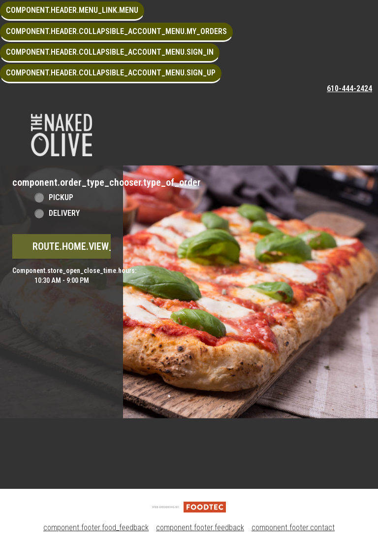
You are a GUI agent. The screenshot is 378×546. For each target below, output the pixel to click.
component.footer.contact (293, 527)
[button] (61, 135)
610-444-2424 (349, 88)
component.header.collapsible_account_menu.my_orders (116, 31)
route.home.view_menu (84, 246)
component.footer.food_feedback (96, 527)
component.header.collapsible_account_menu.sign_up (111, 72)
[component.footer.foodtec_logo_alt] (189, 506)
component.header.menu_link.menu (72, 10)
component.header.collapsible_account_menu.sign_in (110, 52)
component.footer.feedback (200, 527)
